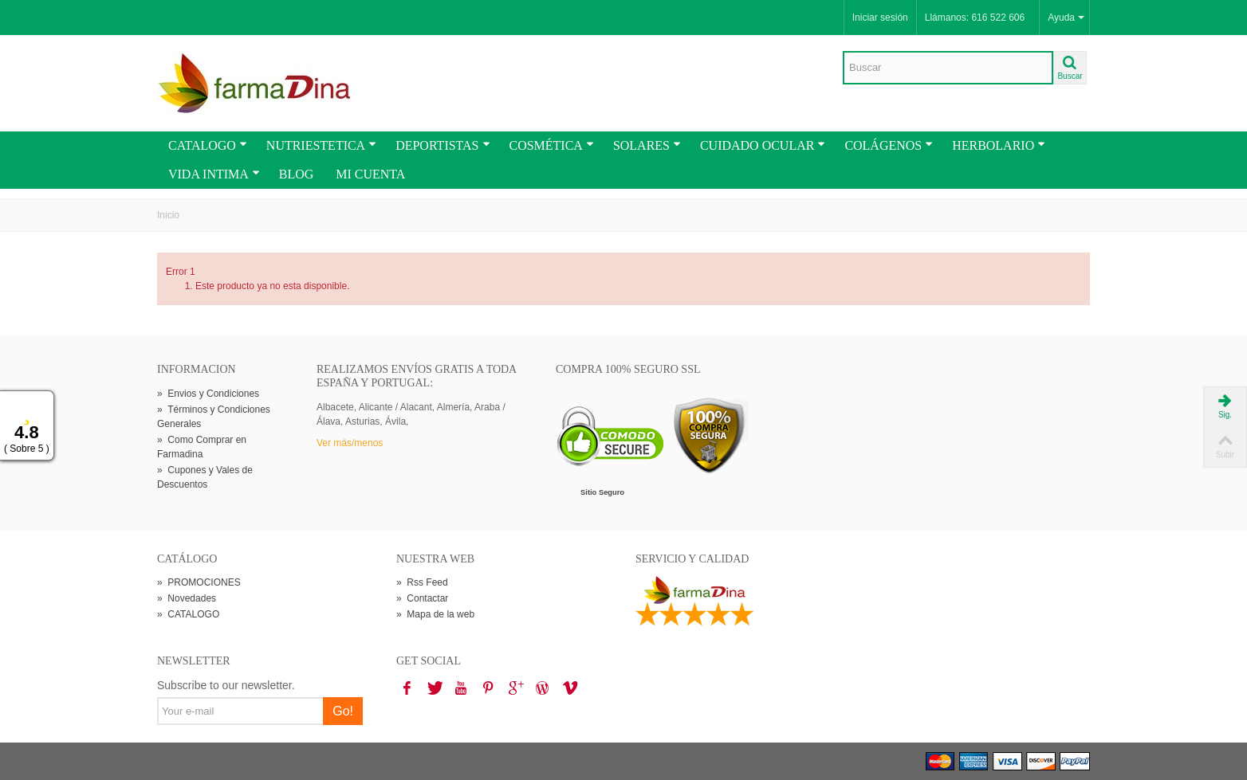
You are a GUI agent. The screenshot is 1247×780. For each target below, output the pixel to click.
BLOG (296, 174)
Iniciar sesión (880, 17)
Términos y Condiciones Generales (213, 416)
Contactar (422, 598)
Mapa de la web (435, 614)
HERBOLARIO (998, 145)
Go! (342, 711)
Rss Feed (422, 582)
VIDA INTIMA (214, 174)
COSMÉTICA (551, 145)
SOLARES (647, 145)
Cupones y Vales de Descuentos (205, 477)
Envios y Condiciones (208, 393)
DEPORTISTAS (442, 145)
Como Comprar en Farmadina (201, 447)
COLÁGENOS (888, 145)
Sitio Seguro (602, 492)
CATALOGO (207, 145)
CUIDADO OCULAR (762, 145)
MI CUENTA (370, 174)
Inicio (168, 215)
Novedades (186, 598)
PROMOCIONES (199, 582)
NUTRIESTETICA (321, 145)
